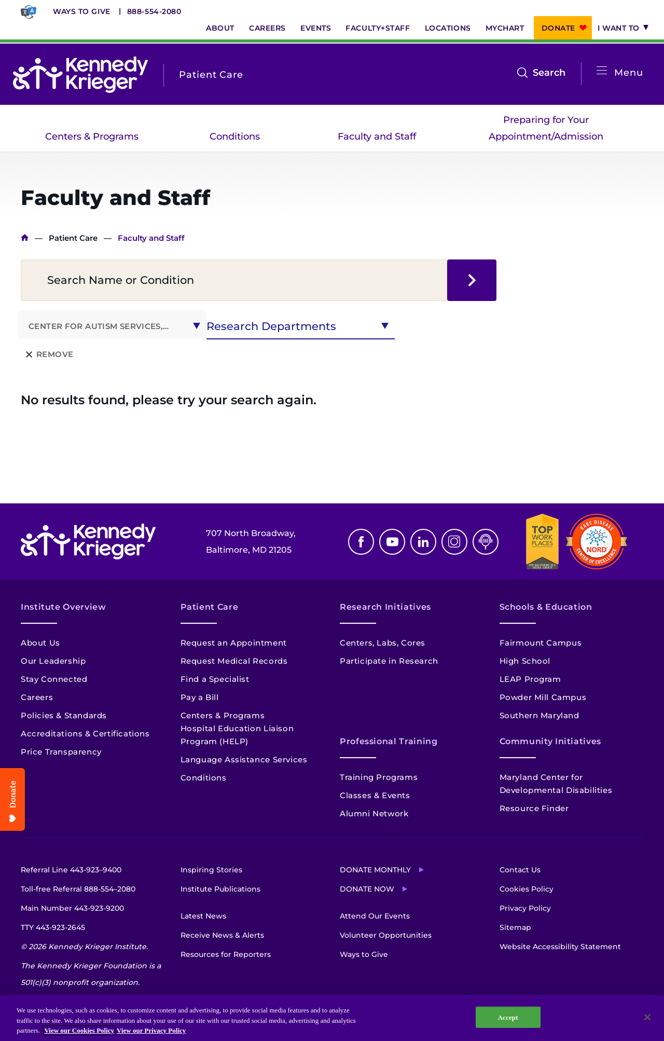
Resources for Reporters (226, 954)
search (471, 280)
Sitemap (515, 927)
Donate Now (367, 889)
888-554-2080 (154, 11)
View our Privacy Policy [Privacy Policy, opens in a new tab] (151, 1030)
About (220, 28)
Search (549, 72)
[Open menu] (602, 70)
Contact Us (520, 869)
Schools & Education (546, 607)
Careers (267, 28)
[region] (332, 1018)
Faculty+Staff (377, 28)
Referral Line (71, 869)
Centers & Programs (92, 136)
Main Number (72, 908)
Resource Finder (534, 808)
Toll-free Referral (78, 889)
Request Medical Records (234, 661)
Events (315, 28)
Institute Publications (220, 889)
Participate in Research (389, 661)
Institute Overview (63, 607)
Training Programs (379, 777)
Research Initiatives (385, 607)
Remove (54, 354)
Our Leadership (53, 661)
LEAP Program (530, 679)
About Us (40, 643)
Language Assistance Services (244, 759)
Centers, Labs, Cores (382, 643)
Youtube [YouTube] (392, 542)
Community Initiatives (550, 741)
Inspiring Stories (211, 869)
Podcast (486, 542)
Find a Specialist (215, 679)
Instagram (454, 542)
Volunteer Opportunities (386, 935)
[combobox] (112, 324)
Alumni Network (374, 813)
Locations (448, 28)
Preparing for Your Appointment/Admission (546, 128)
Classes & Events (375, 795)
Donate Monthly (375, 869)
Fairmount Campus (541, 643)
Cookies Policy (527, 889)
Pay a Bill (200, 697)
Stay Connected (54, 679)
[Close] (647, 1017)
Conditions (235, 136)
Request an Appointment (234, 643)
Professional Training (388, 741)
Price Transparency (61, 752)
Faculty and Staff (377, 136)
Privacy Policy (525, 908)
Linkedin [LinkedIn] (423, 542)
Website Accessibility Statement (560, 946)
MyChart (505, 28)
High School (525, 661)
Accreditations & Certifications (85, 733)
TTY (53, 927)
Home (25, 238)
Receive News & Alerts (222, 935)
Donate (558, 28)
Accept (508, 1017)
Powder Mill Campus (543, 697)
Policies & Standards (64, 715)
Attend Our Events (375, 916)
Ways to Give (81, 11)
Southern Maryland (539, 715)
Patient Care (73, 238)
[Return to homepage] (80, 75)
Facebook (361, 542)
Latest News (203, 916)
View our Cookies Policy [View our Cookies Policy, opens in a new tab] (79, 1030)
